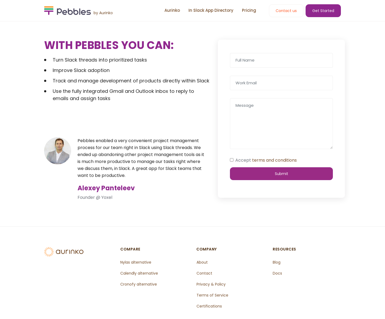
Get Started (323, 10)
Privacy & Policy (211, 283)
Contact (205, 272)
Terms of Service (213, 294)
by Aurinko (103, 13)
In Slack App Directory (210, 10)
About (203, 262)
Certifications (210, 304)
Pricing (249, 10)
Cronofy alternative (139, 283)
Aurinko (172, 10)
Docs (278, 272)
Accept (266, 160)
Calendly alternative (139, 272)
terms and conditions (274, 160)
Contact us (286, 10)
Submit (281, 173)
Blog (277, 262)
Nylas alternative (136, 262)
